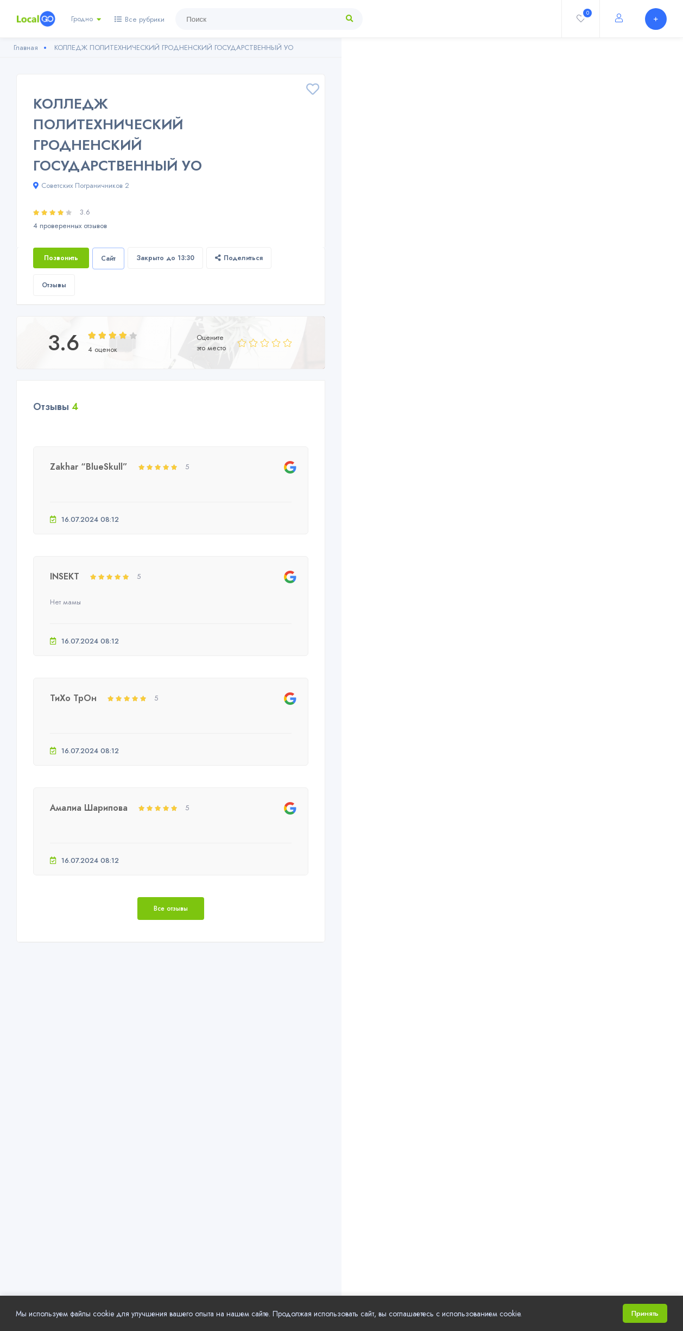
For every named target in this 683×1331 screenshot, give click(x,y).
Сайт (108, 258)
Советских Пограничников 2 (81, 185)
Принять (645, 1313)
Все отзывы (171, 908)
